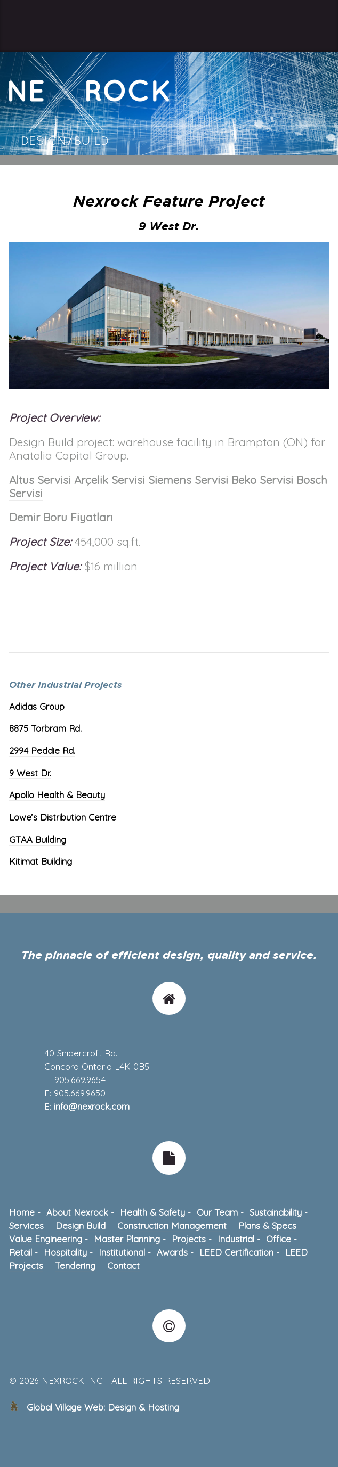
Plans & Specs (267, 1225)
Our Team (217, 1212)
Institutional (122, 1252)
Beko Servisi (262, 480)
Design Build (80, 1225)
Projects (189, 1238)
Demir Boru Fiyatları (61, 517)
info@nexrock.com (92, 1106)
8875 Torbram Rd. (45, 728)
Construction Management (172, 1225)
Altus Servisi (40, 480)
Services (26, 1225)
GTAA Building (37, 839)
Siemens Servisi (188, 480)
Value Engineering (45, 1238)
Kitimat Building (40, 861)
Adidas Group (37, 706)
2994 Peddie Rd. (42, 750)
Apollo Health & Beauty (57, 794)
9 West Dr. (30, 772)
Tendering (75, 1265)
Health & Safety (152, 1212)
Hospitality (65, 1252)
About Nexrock (77, 1212)
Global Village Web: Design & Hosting (103, 1407)
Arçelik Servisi (109, 480)
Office (278, 1238)
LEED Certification (236, 1252)
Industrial (236, 1238)
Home (22, 1212)
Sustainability (276, 1212)
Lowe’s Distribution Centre (62, 817)
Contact (123, 1265)
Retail (20, 1252)
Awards (172, 1252)
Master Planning (127, 1238)
